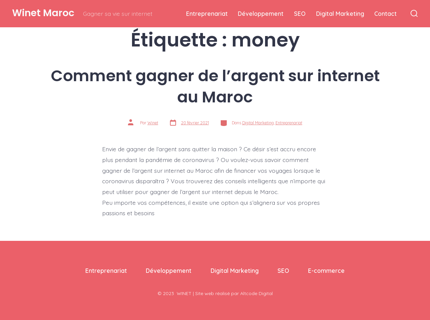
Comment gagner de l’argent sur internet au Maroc (215, 86)
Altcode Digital (256, 293)
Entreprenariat (207, 13)
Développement (261, 13)
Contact (385, 13)
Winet (152, 122)
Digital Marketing (340, 13)
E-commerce (326, 270)
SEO (300, 13)
